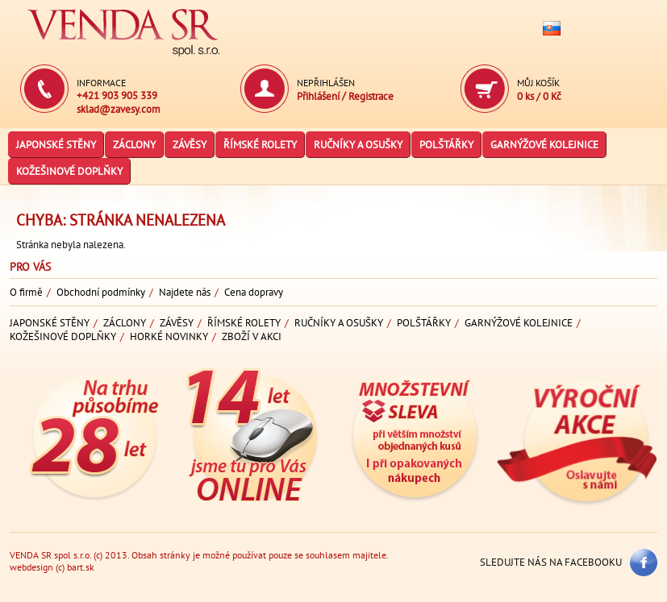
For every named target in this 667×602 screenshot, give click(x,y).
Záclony (134, 145)
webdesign (31, 567)
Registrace (371, 96)
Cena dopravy (253, 292)
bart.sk (80, 567)
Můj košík (538, 83)
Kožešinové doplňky (69, 171)
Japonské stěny (56, 145)
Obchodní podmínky (100, 292)
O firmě (26, 292)
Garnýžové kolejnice (544, 145)
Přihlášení (319, 96)
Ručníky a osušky (358, 145)
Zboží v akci (251, 336)
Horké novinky (169, 336)
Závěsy (189, 145)
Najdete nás (185, 292)
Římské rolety (260, 145)
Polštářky (446, 145)
